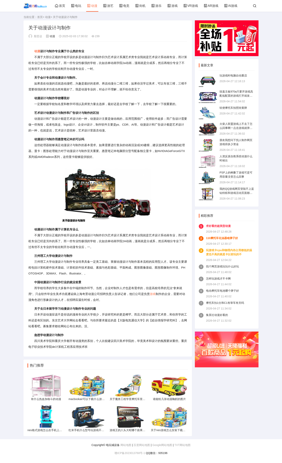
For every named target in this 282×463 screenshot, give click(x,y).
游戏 (172, 5)
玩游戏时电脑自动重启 (233, 75)
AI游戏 (230, 5)
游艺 (108, 5)
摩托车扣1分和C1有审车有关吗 (225, 302)
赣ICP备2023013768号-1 (130, 453)
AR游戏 (211, 5)
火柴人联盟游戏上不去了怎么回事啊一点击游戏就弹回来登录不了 (236, 128)
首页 (60, 5)
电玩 (76, 5)
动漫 (92, 5)
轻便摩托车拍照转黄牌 (233, 107)
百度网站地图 (142, 445)
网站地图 (125, 445)
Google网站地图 (162, 445)
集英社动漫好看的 (217, 314)
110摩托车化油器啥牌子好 (222, 238)
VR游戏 (190, 5)
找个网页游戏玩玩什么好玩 (222, 266)
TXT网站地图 (182, 445)
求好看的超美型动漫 (218, 225)
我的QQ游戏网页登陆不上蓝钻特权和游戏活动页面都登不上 (237, 193)
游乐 (156, 5)
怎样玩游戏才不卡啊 (218, 278)
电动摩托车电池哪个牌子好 (222, 290)
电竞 (124, 5)
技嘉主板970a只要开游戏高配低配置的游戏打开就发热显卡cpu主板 (236, 95)
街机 (140, 5)
